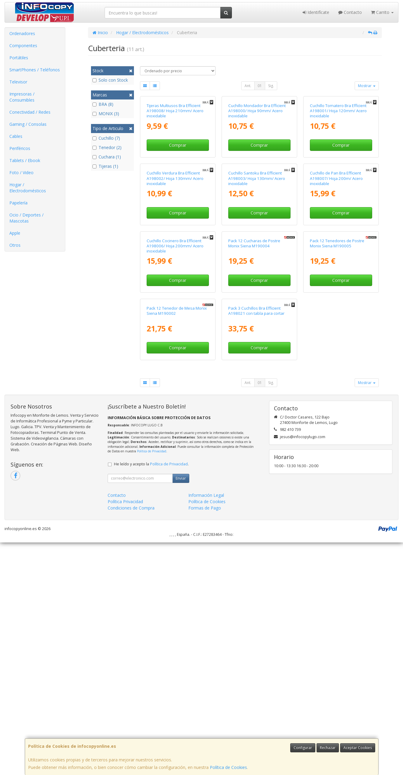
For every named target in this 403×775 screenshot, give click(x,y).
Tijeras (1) (105, 166)
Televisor (18, 82)
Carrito (382, 12)
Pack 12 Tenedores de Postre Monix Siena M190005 (337, 417)
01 (260, 85)
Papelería (18, 203)
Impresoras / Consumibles (21, 97)
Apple (14, 233)
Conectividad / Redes (29, 112)
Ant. (248, 85)
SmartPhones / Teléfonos (34, 70)
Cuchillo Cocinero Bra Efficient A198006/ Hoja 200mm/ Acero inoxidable (175, 420)
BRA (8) (103, 104)
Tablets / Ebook (24, 160)
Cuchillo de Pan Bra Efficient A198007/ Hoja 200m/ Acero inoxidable (336, 295)
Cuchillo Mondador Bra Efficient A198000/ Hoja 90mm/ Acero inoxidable (257, 169)
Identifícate (316, 12)
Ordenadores (22, 33)
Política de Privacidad (151, 684)
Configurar (303, 747)
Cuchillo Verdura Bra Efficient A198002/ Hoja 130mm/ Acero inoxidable (175, 295)
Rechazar (328, 747)
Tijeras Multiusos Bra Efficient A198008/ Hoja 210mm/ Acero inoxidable (175, 169)
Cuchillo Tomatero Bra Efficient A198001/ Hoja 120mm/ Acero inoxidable (338, 169)
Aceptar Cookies (357, 747)
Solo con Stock (110, 80)
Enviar (181, 710)
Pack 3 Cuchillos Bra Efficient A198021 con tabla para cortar (256, 543)
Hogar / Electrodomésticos (27, 188)
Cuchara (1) (107, 157)
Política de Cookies (228, 767)
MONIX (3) (106, 113)
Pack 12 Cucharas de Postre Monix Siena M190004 (254, 417)
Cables (15, 136)
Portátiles (18, 57)
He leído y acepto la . (151, 696)
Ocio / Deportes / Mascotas (26, 218)
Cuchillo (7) (106, 138)
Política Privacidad (125, 734)
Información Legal (206, 728)
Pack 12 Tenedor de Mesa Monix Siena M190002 (177, 543)
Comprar (177, 203)
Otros (15, 245)
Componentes (23, 45)
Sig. (271, 85)
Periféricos (19, 148)
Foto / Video (21, 172)
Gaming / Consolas (28, 124)
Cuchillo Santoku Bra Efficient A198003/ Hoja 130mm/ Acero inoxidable (256, 295)
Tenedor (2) (107, 147)
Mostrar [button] (366, 85)
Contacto (350, 12)
